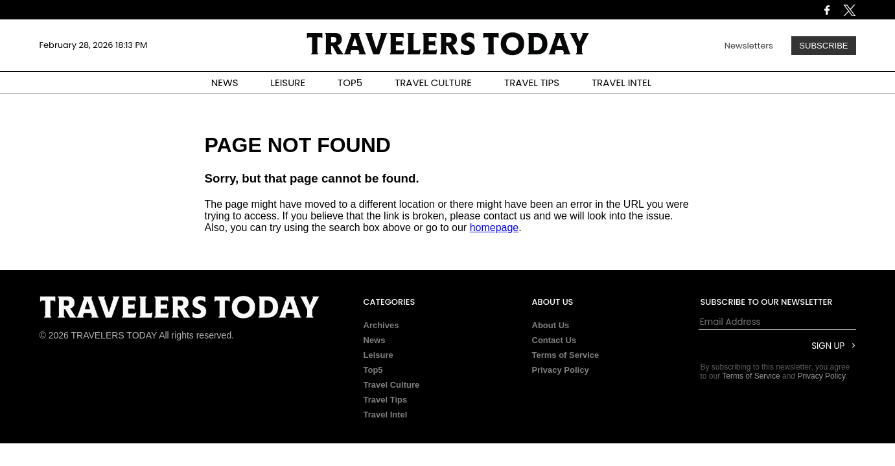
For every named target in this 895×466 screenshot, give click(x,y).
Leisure (378, 355)
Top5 (373, 370)
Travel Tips (386, 400)
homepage (494, 227)
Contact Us (554, 340)
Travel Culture (392, 385)
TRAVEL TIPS (531, 82)
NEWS (224, 82)
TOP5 (350, 82)
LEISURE (287, 82)
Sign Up (827, 346)
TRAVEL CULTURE (433, 82)
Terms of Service (565, 355)
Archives (381, 325)
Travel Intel (386, 414)
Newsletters (749, 45)
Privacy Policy (560, 370)
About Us (551, 325)
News (375, 340)
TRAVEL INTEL (621, 82)
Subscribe (823, 45)
